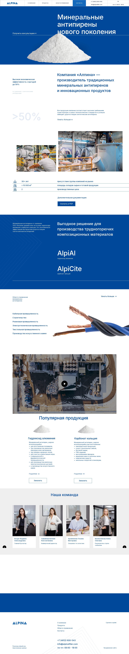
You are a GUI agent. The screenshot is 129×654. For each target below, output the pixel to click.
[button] (38, 480)
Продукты (61, 625)
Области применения (65, 628)
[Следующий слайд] (124, 526)
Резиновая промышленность (25, 322)
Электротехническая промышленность (30, 325)
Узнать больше (64, 119)
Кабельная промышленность (25, 314)
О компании (61, 623)
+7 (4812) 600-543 (66, 640)
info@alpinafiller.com (96, 4)
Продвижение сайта (110, 648)
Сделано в (109, 622)
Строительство (19, 318)
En (118, 1)
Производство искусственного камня (29, 333)
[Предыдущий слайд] (4, 526)
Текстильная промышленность (26, 329)
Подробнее (33, 474)
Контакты (60, 631)
